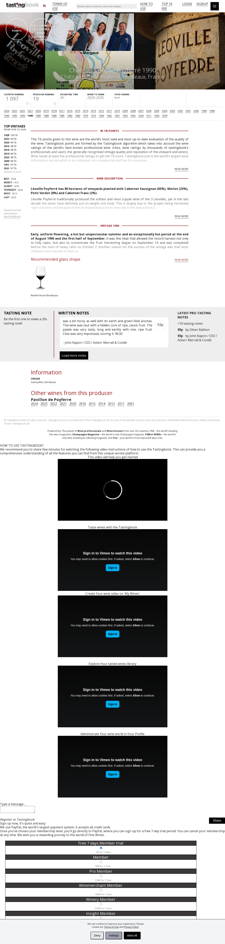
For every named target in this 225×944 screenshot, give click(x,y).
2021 (30, 111)
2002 (180, 111)
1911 (148, 115)
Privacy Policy (131, 927)
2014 (85, 111)
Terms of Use (111, 927)
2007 (141, 111)
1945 (133, 115)
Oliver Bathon (200, 330)
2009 (125, 111)
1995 (14, 115)
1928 (141, 115)
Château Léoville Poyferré (90, 76)
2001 (188, 111)
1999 (204, 111)
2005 (156, 111)
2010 (117, 111)
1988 (46, 115)
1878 (164, 115)
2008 (133, 111)
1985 (62, 115)
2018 (54, 111)
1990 (30, 115)
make (35, 319)
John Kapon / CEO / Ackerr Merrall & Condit (197, 338)
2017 (62, 111)
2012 (101, 111)
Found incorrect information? (12, 214)
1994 (22, 115)
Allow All (132, 935)
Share (217, 821)
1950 (125, 115)
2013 (93, 111)
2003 (172, 111)
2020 (38, 111)
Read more (181, 169)
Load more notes (74, 355)
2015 (77, 111)
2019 (46, 111)
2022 (22, 111)
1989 (38, 115)
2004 (164, 111)
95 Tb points (109, 131)
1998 (212, 111)
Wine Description (110, 178)
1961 (117, 115)
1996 (6, 115)
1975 (85, 115)
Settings (114, 935)
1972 (93, 115)
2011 (109, 111)
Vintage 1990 (109, 225)
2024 (6, 111)
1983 (69, 115)
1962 (109, 115)
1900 (156, 115)
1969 (101, 115)
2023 (14, 111)
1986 (54, 115)
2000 (196, 111)
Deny (97, 935)
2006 (148, 111)
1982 (77, 115)
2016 (69, 111)
